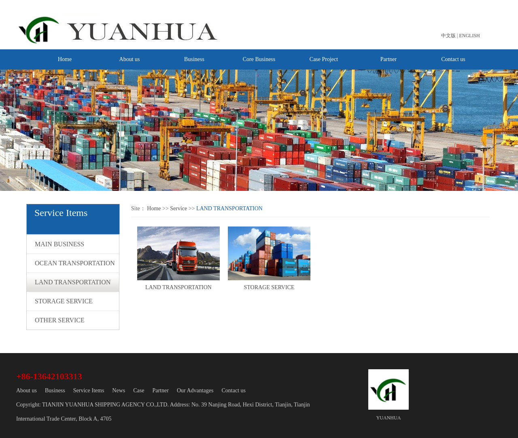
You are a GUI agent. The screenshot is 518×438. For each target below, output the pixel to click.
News (118, 390)
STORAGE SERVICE (64, 301)
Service (178, 208)
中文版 (448, 35)
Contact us (453, 59)
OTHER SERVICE (60, 320)
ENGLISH (469, 35)
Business (194, 59)
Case (138, 390)
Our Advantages (195, 390)
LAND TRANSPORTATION (72, 282)
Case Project (324, 59)
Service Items (88, 390)
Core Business (259, 59)
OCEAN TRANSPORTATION (75, 263)
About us (129, 59)
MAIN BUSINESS (59, 244)
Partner (388, 59)
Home (65, 59)
